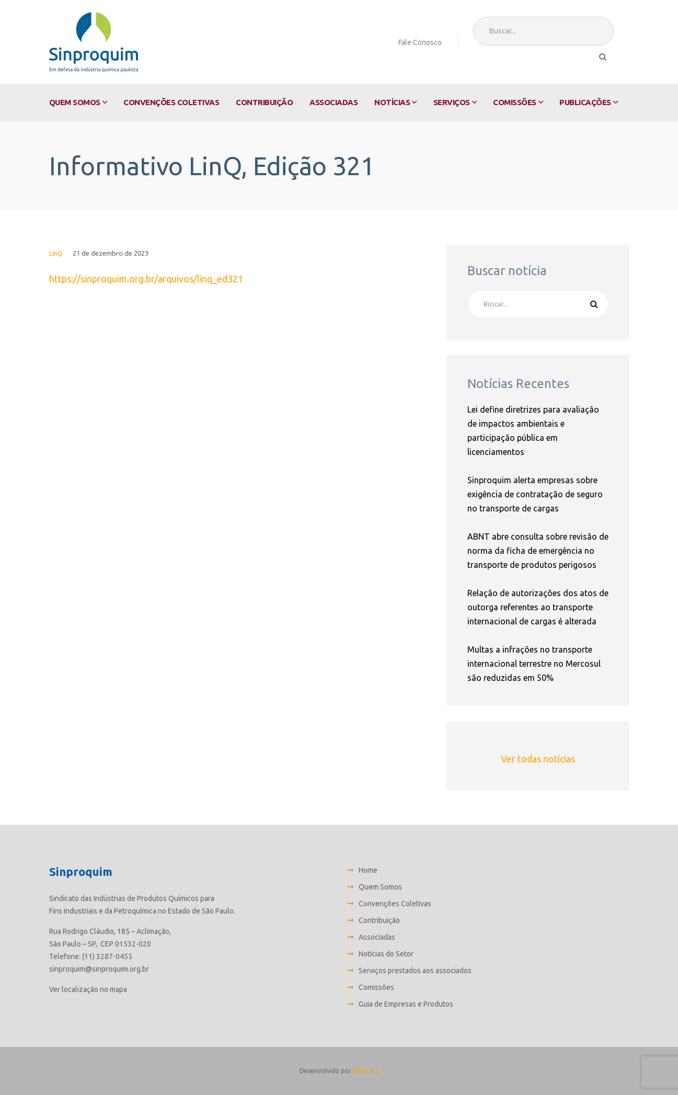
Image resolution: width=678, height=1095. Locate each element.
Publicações (585, 102)
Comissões (514, 102)
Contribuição (264, 102)
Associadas (333, 102)
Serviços (451, 102)
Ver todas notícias (538, 759)
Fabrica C (366, 1070)
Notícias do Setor (386, 954)
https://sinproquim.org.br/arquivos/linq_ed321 (146, 278)
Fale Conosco (420, 42)
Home (368, 870)
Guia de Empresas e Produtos (406, 1004)
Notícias (392, 102)
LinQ (56, 253)
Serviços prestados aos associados (415, 970)
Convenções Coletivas (171, 102)
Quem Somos (74, 102)
